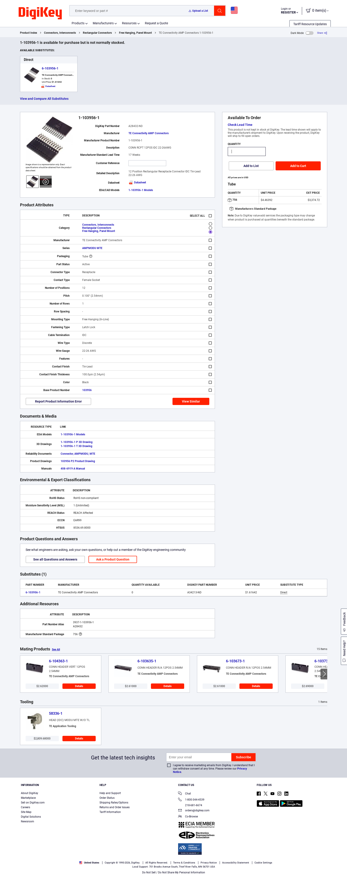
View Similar (191, 401)
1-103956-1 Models (140, 190)
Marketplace (28, 797)
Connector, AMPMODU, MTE (78, 453)
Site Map (26, 812)
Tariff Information (110, 812)
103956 (87, 390)
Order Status (107, 797)
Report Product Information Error (58, 401)
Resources (129, 23)
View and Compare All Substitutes (44, 98)
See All (56, 649)
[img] (40, 13)
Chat (184, 794)
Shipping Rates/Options (113, 802)
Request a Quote (156, 23)
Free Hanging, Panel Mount (135, 32)
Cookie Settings (263, 862)
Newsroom (27, 821)
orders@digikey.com (194, 811)
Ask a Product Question (112, 559)
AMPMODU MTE (92, 248)
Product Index (28, 32)
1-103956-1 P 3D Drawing (77, 442)
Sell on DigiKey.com (33, 802)
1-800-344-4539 (191, 800)
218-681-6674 (190, 805)
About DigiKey (29, 793)
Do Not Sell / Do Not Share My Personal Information (173, 872)
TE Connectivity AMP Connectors (148, 133)
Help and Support (110, 793)
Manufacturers (103, 23)
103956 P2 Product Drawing (78, 461)
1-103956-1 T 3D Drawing (76, 446)
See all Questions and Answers (55, 559)
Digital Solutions (31, 816)
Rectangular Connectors (97, 32)
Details (79, 686)
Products (78, 23)
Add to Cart (298, 166)
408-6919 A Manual (73, 468)
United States (89, 862)
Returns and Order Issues (114, 807)
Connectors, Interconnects (60, 32)
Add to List (251, 166)
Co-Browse (188, 817)
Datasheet (137, 182)
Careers (25, 807)
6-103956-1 (50, 68)
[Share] (322, 33)
